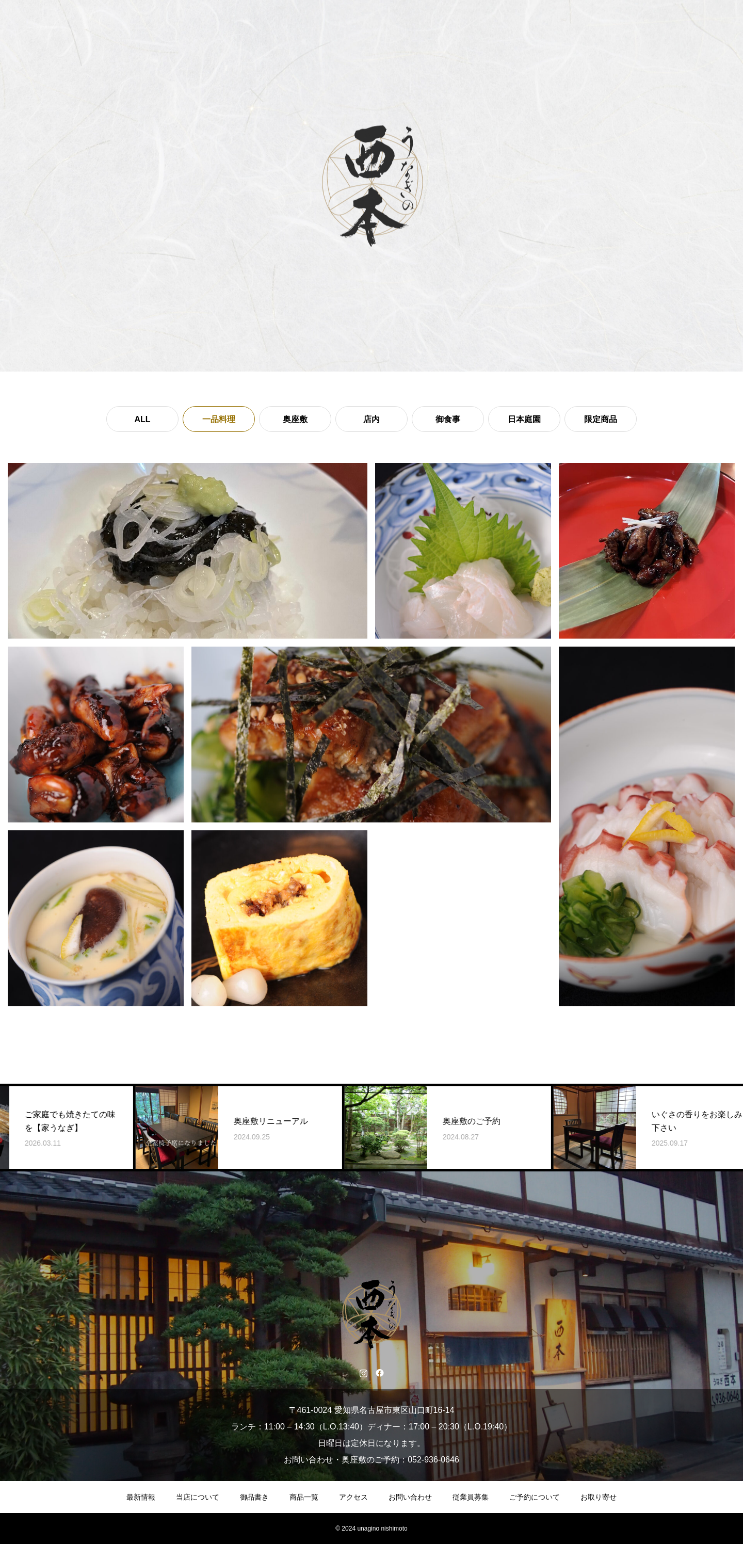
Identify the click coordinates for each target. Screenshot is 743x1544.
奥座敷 (295, 419)
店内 (371, 419)
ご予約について (534, 1497)
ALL (142, 419)
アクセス (353, 1497)
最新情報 (140, 1497)
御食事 (447, 419)
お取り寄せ (598, 1497)
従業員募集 (471, 1497)
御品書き (254, 1497)
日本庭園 (524, 419)
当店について (197, 1497)
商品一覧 (303, 1497)
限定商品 (600, 419)
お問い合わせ (410, 1497)
